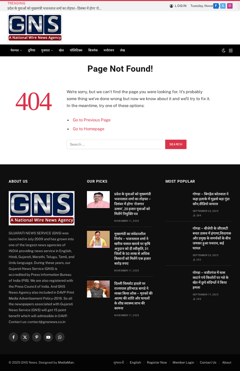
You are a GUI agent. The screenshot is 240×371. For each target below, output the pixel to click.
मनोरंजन (109, 50)
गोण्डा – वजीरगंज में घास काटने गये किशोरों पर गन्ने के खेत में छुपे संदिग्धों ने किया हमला (211, 280)
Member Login (183, 362)
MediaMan (66, 362)
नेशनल (14, 50)
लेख (122, 50)
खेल (61, 50)
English (135, 362)
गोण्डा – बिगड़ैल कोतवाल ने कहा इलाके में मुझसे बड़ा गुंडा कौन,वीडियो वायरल (211, 199)
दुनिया (31, 50)
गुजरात (45, 50)
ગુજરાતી (118, 362)
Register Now (157, 362)
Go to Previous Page (91, 119)
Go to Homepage (88, 128)
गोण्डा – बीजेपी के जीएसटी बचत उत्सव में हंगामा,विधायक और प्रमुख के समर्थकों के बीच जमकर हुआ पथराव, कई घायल (212, 238)
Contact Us (208, 362)
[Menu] (231, 50)
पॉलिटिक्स (76, 50)
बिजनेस (93, 50)
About (226, 362)
